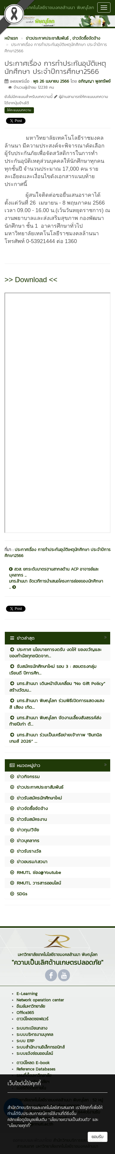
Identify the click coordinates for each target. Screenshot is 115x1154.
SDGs (18, 893)
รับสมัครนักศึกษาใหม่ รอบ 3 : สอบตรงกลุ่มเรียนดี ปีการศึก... (52, 669)
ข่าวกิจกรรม (24, 776)
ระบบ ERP (25, 1041)
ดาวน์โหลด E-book (33, 1063)
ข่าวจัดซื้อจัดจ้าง (28, 808)
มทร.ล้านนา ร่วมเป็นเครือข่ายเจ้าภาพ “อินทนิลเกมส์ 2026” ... (55, 737)
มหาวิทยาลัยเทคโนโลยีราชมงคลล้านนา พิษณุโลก (49, 7)
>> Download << (31, 280)
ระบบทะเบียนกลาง (32, 1028)
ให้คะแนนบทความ (19, 110)
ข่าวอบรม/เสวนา (28, 861)
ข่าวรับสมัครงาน (28, 819)
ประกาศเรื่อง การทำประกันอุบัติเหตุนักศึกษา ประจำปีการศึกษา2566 (57, 553)
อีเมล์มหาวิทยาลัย (31, 1006)
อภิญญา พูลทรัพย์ (94, 81)
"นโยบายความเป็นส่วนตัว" (69, 1119)
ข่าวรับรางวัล (25, 851)
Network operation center (40, 1000)
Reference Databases (36, 1069)
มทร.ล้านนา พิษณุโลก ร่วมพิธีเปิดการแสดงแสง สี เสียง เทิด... (56, 703)
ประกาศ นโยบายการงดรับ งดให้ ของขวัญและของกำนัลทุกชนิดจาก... (55, 652)
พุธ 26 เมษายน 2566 (51, 81)
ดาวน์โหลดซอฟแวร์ (32, 1019)
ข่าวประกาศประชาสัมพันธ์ (36, 787)
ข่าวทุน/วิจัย (24, 829)
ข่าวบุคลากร (24, 840)
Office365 (25, 1012)
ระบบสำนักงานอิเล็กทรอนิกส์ (41, 1047)
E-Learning (27, 994)
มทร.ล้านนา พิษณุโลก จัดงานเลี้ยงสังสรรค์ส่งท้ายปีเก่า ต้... (55, 720)
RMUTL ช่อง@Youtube (35, 872)
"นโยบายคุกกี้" (19, 1125)
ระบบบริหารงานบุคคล (35, 1034)
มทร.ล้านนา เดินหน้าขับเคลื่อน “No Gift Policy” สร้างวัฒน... (57, 686)
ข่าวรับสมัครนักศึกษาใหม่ (35, 797)
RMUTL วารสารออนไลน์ (35, 882)
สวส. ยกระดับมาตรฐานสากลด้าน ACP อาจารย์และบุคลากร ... (54, 572)
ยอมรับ (98, 1137)
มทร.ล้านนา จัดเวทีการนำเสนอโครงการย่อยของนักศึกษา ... (56, 584)
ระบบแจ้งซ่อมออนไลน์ (35, 1053)
